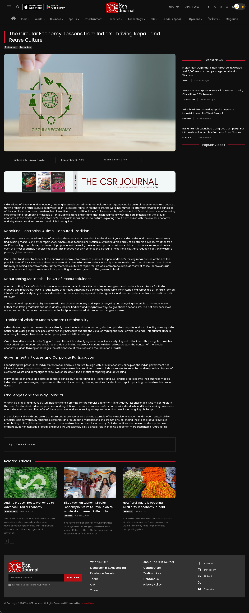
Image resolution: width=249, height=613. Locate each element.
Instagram (210, 569)
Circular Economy (25, 444)
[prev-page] (6, 541)
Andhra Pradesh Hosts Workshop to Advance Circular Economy (29, 505)
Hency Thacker (37, 160)
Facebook (210, 563)
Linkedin (208, 576)
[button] (17, 7)
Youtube (209, 589)
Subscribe (73, 577)
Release (68, 516)
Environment (11, 47)
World (185, 80)
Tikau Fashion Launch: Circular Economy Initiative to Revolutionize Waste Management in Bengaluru (88, 507)
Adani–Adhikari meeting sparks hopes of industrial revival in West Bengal (208, 110)
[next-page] (12, 541)
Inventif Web (88, 603)
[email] (36, 577)
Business (186, 117)
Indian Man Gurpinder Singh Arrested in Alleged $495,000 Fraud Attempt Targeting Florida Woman (212, 71)
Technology (188, 98)
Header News (25, 47)
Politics (186, 136)
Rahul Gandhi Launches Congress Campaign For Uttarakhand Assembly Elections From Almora (213, 129)
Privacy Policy (43, 584)
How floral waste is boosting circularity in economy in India (144, 505)
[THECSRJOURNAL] (121, 7)
